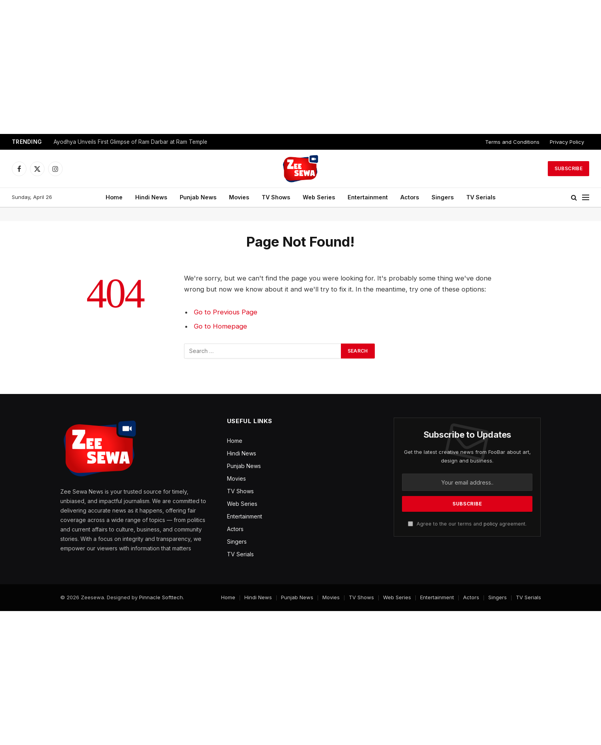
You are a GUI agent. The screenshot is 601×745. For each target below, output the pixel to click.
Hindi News (151, 197)
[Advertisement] (300, 67)
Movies (239, 197)
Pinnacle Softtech (161, 597)
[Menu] (585, 197)
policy (491, 524)
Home (114, 197)
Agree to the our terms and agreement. (467, 524)
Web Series (319, 197)
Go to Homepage (220, 326)
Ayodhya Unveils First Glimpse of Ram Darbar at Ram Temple (130, 142)
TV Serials (480, 197)
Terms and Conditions (512, 142)
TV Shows (276, 197)
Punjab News (198, 197)
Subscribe (568, 168)
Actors (409, 197)
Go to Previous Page (225, 312)
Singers (443, 197)
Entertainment (368, 197)
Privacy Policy (567, 142)
